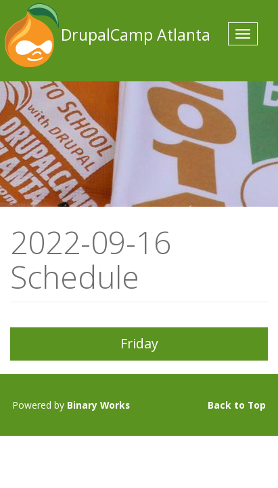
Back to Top (237, 405)
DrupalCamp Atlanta (30, 35)
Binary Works (98, 405)
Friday (139, 343)
